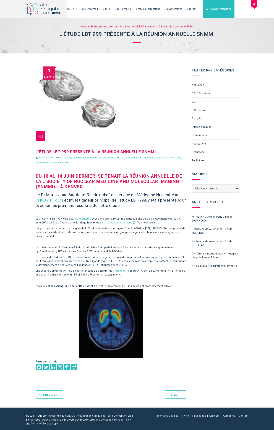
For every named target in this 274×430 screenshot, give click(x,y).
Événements (199, 135)
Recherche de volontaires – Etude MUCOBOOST (212, 231)
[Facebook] (39, 367)
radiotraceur (174, 157)
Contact (192, 8)
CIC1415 (72, 8)
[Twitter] (46, 367)
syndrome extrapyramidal (50, 162)
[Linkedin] (53, 367)
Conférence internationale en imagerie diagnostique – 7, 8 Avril (215, 255)
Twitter (186, 415)
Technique (198, 160)
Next (175, 394)
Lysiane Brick (46, 157)
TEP (67, 162)
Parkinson (136, 157)
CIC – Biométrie (201, 93)
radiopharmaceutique (155, 157)
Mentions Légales (167, 415)
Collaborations (173, 8)
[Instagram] (60, 367)
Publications (199, 143)
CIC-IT (106, 8)
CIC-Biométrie (123, 8)
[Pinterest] (67, 367)
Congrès (77, 157)
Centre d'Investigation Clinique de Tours (89, 415)
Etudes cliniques (92, 157)
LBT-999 (125, 157)
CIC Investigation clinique (117, 222)
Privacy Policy (122, 419)
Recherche (108, 157)
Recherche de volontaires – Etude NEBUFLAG (212, 243)
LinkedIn (214, 415)
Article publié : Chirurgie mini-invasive (214, 265)
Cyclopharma (83, 218)
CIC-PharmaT (90, 8)
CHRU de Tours (49, 200)
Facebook (200, 415)
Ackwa (46, 419)
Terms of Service (41, 423)
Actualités (65, 157)
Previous (50, 394)
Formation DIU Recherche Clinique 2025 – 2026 (212, 218)
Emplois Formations (148, 8)
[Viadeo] (74, 367)
